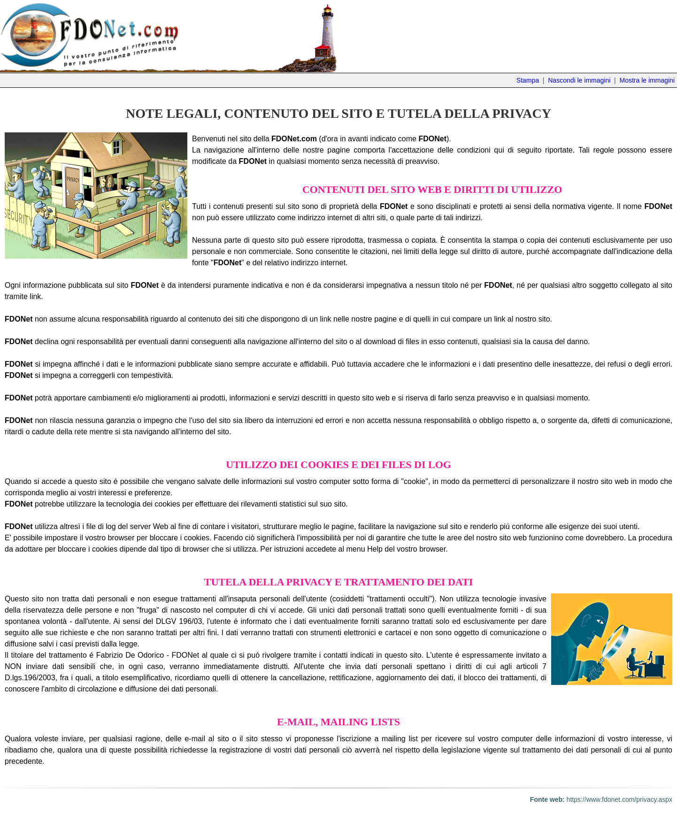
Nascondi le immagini (579, 80)
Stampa (527, 80)
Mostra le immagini (647, 80)
